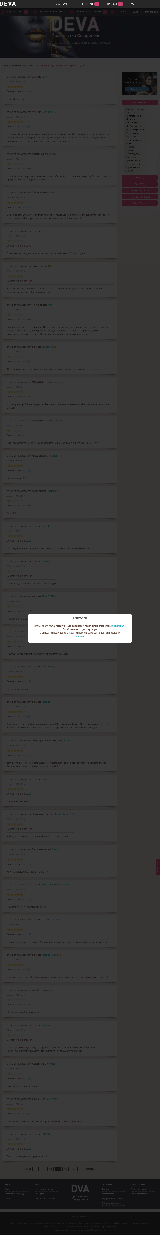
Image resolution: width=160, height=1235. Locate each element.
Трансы (112, 4)
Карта (134, 3)
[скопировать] (118, 626)
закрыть (80, 636)
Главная (61, 3)
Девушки (86, 4)
